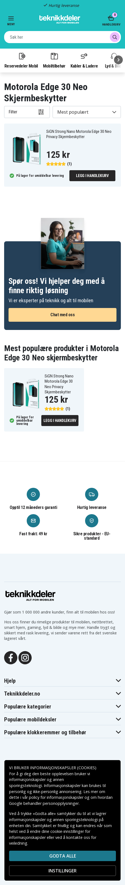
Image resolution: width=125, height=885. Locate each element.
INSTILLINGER (62, 871)
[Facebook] (10, 657)
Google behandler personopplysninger (44, 803)
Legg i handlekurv (92, 175)
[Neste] (118, 59)
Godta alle (62, 856)
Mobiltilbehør (54, 60)
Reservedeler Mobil (21, 60)
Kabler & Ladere (84, 60)
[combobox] (62, 37)
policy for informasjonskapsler (56, 797)
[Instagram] (25, 657)
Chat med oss (62, 314)
